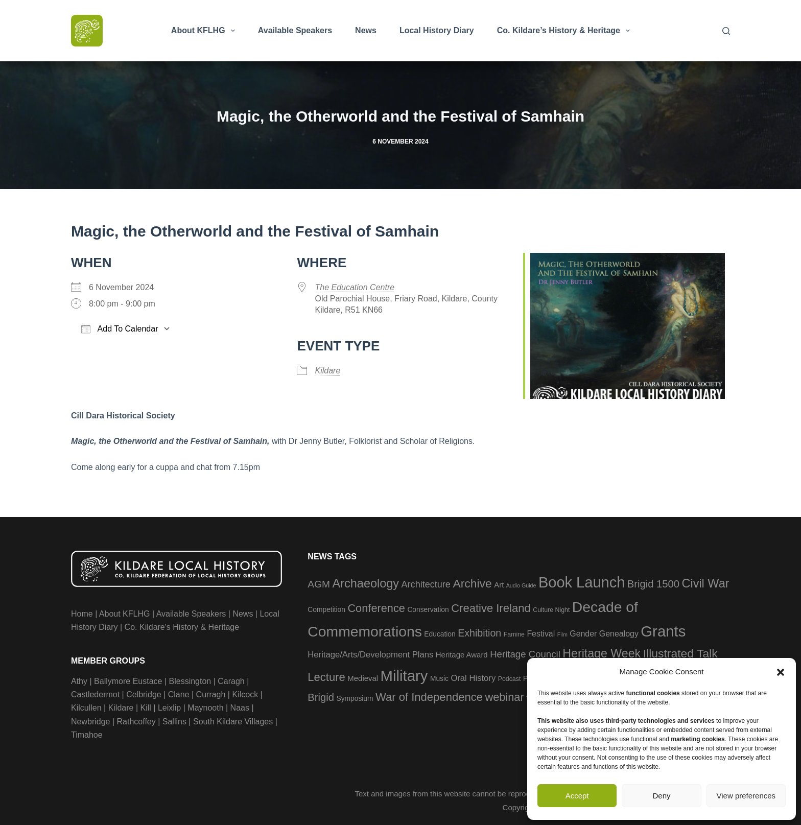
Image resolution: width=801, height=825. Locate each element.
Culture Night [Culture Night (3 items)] (551, 610)
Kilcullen (86, 707)
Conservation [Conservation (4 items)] (428, 610)
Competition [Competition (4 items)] (326, 610)
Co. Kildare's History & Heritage (182, 627)
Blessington (190, 681)
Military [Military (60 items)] (404, 675)
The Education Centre (354, 287)
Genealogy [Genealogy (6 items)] (619, 633)
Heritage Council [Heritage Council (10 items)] (525, 654)
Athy (79, 681)
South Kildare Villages (233, 721)
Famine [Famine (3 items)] (514, 634)
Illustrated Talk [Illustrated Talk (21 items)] (680, 653)
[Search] (726, 31)
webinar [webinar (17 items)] (504, 697)
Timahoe (87, 734)
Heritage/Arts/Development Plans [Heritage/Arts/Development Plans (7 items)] (370, 654)
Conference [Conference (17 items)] (376, 608)
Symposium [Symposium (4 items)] (354, 698)
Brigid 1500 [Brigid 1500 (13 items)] (653, 584)
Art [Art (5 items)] (499, 584)
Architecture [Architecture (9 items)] (426, 584)
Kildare (327, 370)
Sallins (174, 721)
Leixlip (169, 707)
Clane (179, 694)
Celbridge (143, 694)
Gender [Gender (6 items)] (583, 633)
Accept (577, 795)
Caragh (231, 681)
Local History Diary (436, 30)
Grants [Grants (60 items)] (663, 631)
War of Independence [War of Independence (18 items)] (429, 697)
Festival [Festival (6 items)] (541, 633)
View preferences (746, 795)
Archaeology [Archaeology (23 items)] (366, 583)
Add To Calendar (119, 329)
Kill (145, 707)
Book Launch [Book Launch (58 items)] (581, 582)
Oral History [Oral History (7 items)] (473, 678)
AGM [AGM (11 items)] (319, 584)
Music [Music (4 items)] (439, 678)
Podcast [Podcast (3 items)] (509, 678)
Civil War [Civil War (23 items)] (705, 583)
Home (82, 613)
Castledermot (95, 694)
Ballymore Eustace (128, 681)
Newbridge (90, 721)
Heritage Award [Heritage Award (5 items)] (462, 654)
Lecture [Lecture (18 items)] (326, 677)
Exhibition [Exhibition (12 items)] (479, 633)
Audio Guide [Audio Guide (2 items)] (521, 585)
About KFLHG (205, 31)
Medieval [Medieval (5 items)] (362, 678)
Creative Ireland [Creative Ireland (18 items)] (491, 608)
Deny (661, 795)
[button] (780, 672)
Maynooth (205, 707)
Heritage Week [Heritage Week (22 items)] (601, 653)
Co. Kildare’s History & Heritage (565, 31)
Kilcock (245, 694)
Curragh (211, 694)
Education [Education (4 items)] (439, 634)
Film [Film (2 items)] (562, 634)
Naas (239, 707)
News (365, 30)
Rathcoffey (136, 721)
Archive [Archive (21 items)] (472, 583)
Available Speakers (295, 30)
